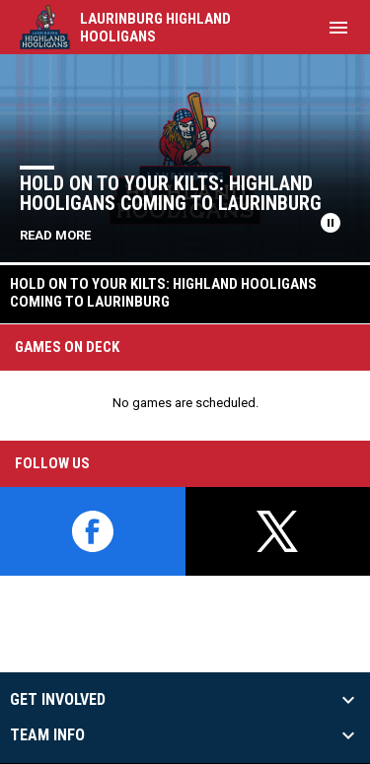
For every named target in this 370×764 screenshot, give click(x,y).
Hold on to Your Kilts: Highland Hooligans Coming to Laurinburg (171, 193)
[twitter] (278, 531)
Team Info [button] (47, 735)
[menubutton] (338, 27)
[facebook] (92, 531)
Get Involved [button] (58, 700)
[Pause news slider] (330, 223)
